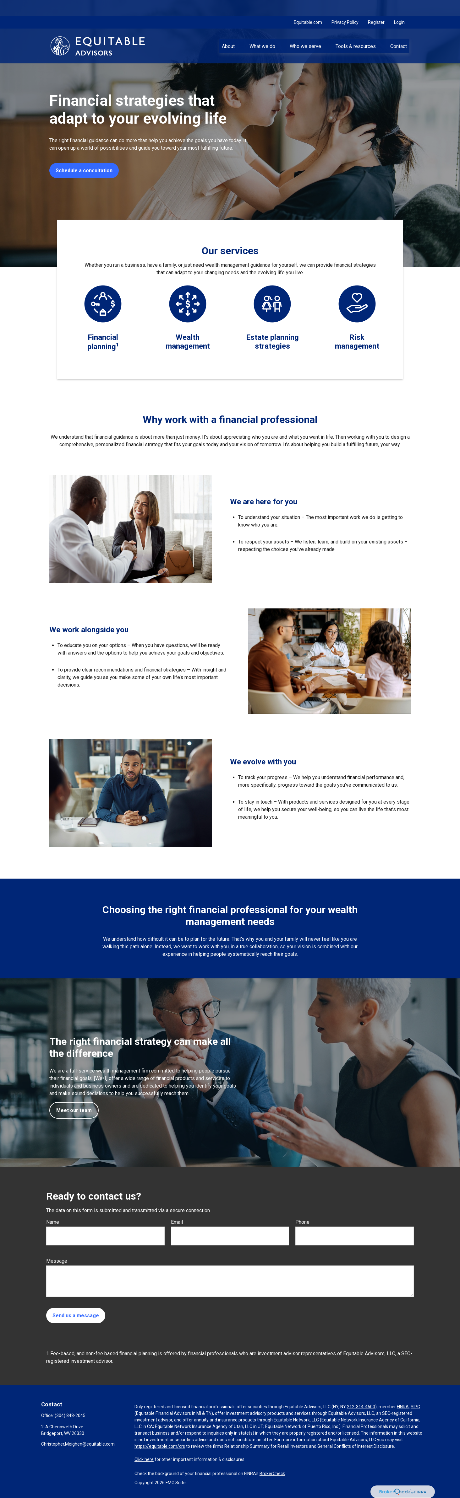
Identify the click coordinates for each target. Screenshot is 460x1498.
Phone (302, 1222)
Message (56, 1261)
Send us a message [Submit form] (75, 1316)
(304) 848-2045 (70, 1415)
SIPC (415, 1406)
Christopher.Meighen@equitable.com (78, 1444)
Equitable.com (308, 6)
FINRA (403, 1406)
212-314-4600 (361, 1406)
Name (52, 1222)
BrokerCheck (272, 1473)
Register (376, 6)
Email (177, 1222)
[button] (228, 29)
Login (399, 6)
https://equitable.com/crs (159, 1446)
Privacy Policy (345, 6)
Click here (144, 1459)
